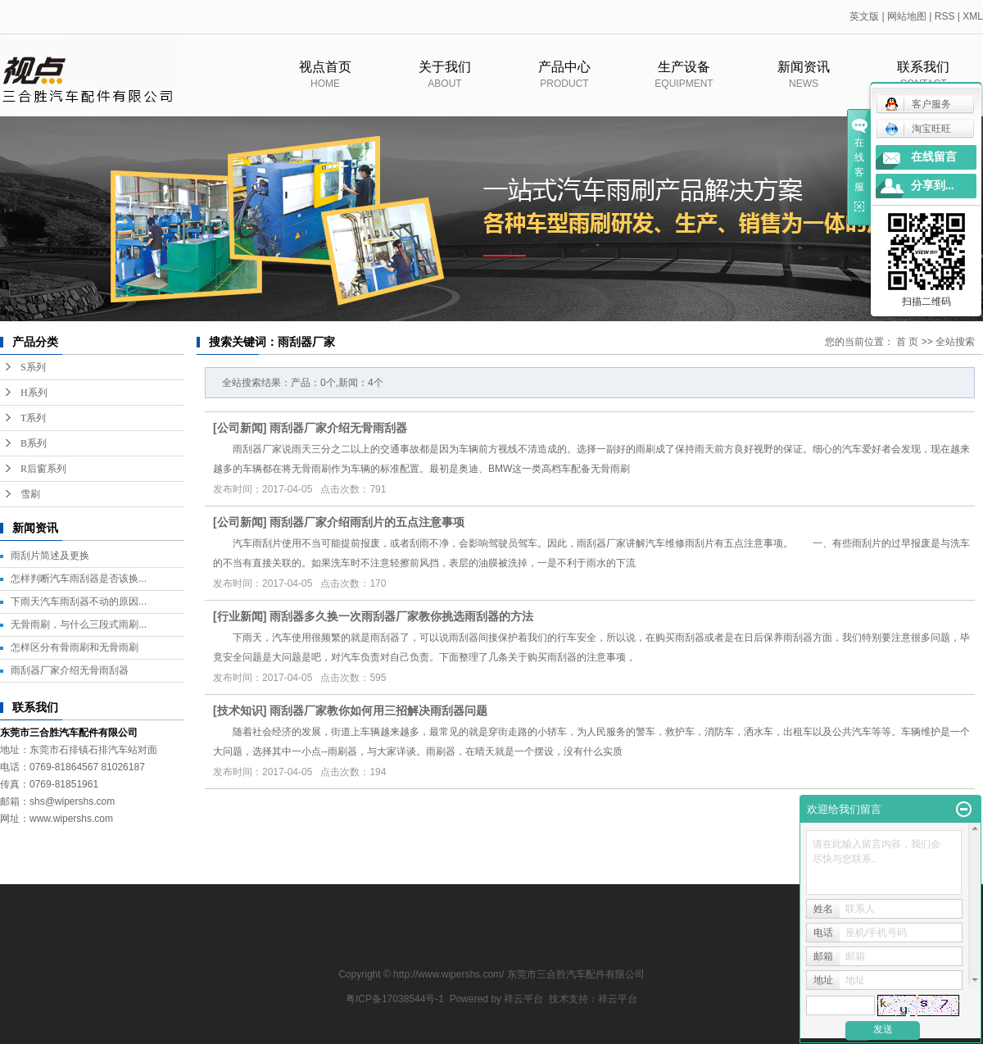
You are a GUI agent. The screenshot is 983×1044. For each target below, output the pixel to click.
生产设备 (684, 83)
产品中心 (564, 83)
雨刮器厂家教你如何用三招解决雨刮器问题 (378, 710)
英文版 (864, 16)
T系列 (33, 418)
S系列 (33, 367)
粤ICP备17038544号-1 (395, 999)
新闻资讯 (803, 83)
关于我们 (445, 83)
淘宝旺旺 (918, 128)
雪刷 (30, 494)
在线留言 (934, 157)
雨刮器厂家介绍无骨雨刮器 (70, 670)
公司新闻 (240, 427)
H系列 (34, 392)
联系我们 (923, 83)
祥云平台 (523, 999)
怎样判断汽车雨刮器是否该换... (79, 578)
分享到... (932, 185)
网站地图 (906, 16)
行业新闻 (240, 616)
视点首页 (325, 83)
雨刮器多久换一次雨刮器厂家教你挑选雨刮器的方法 (401, 616)
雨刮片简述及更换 (50, 555)
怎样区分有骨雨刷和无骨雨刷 (74, 647)
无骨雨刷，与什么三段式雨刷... (79, 624)
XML (973, 16)
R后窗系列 (43, 468)
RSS (945, 16)
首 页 (907, 341)
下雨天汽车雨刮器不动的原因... (79, 601)
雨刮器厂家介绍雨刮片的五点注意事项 (367, 522)
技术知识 (240, 710)
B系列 (33, 443)
